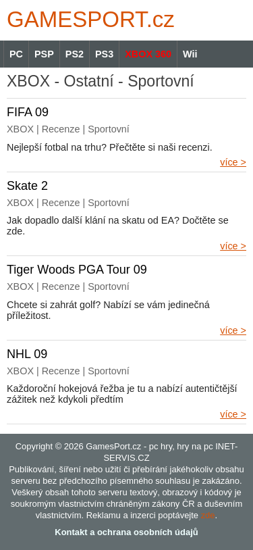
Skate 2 (27, 186)
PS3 (104, 54)
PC (16, 54)
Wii (190, 54)
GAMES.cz (88, 19)
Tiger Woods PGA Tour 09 (77, 269)
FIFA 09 (28, 112)
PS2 (74, 54)
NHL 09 (27, 354)
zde (208, 515)
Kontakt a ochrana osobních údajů (126, 532)
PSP (44, 54)
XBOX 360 (148, 54)
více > (233, 162)
